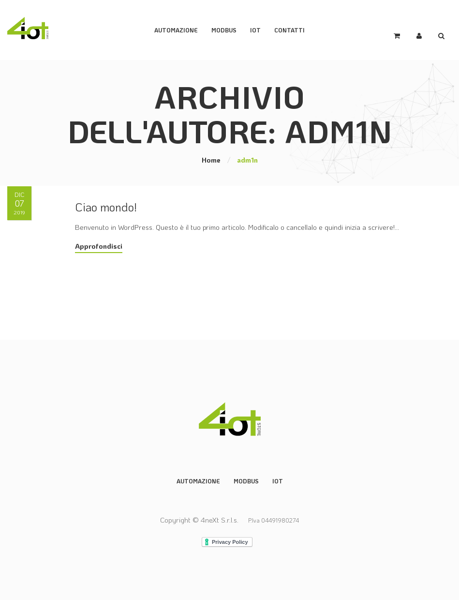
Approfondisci (98, 246)
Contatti (289, 30)
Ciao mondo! (106, 206)
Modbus (246, 481)
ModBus (224, 30)
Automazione (176, 30)
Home (211, 160)
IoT (255, 30)
